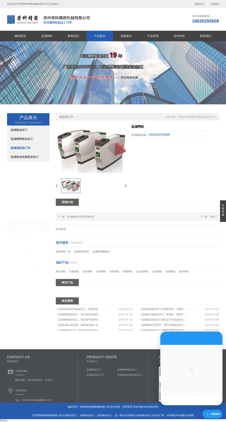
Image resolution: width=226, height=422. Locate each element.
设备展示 (126, 35)
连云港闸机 (142, 283)
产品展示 (99, 35)
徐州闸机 (88, 283)
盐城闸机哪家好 (101, 263)
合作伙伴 (179, 35)
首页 (181, 116)
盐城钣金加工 (19, 129)
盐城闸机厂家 (63, 263)
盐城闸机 (171, 283)
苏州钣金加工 (104, 415)
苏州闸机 (114, 283)
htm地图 (180, 415)
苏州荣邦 (127, 406)
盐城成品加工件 (20, 147)
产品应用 (152, 35)
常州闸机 (101, 283)
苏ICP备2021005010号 (145, 406)
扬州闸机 (184, 283)
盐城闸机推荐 (81, 263)
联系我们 (205, 35)
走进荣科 (46, 35)
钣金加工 (72, 415)
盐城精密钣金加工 (22, 138)
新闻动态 (73, 35)
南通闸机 (128, 283)
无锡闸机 (74, 283)
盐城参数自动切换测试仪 (80, 221)
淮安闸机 (157, 283)
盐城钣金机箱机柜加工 (25, 156)
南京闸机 (61, 283)
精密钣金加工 (87, 415)
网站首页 (20, 35)
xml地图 (171, 415)
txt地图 (190, 415)
